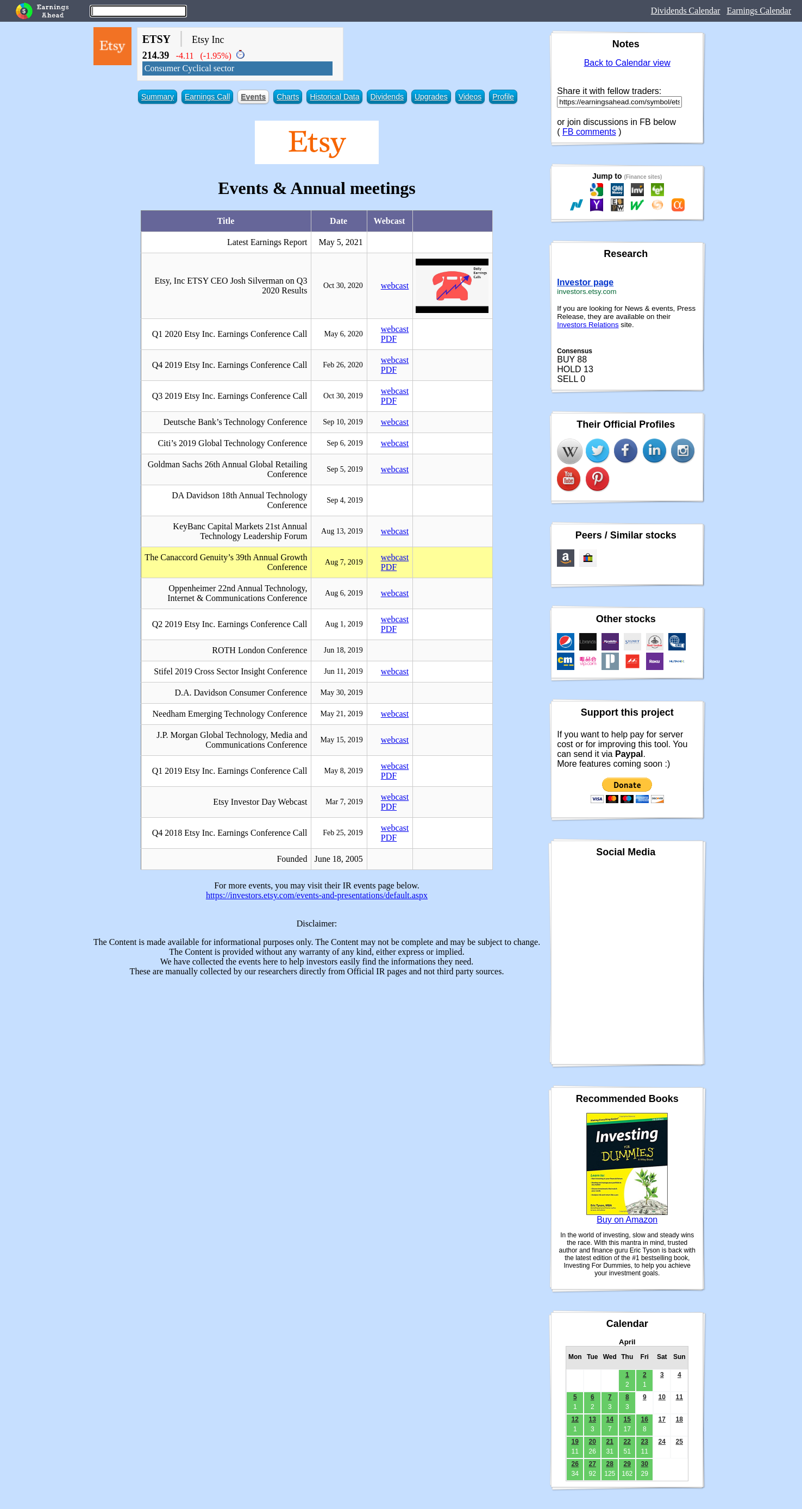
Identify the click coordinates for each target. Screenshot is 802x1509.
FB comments (589, 131)
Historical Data (334, 97)
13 (592, 1419)
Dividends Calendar (685, 10)
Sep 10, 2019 (343, 422)
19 (575, 1441)
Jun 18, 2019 (343, 650)
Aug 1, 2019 (344, 624)
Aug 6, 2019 (344, 593)
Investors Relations (587, 325)
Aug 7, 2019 (344, 562)
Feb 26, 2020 (343, 365)
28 (609, 1464)
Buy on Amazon (627, 1219)
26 (575, 1464)
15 (627, 1419)
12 (575, 1419)
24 (662, 1441)
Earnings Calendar (758, 10)
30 (644, 1464)
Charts (288, 97)
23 (644, 1441)
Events (253, 97)
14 (609, 1419)
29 (627, 1464)
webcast (395, 285)
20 (592, 1441)
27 (592, 1464)
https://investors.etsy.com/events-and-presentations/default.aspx (317, 895)
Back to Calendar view (627, 62)
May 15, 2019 (342, 740)
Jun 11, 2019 (343, 671)
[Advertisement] (316, 1061)
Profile (503, 97)
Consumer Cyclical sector (189, 68)
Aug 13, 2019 (342, 531)
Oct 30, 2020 (343, 285)
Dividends (386, 97)
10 (662, 1397)
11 (679, 1397)
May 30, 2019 (342, 692)
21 (609, 1441)
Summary (157, 97)
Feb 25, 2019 (343, 833)
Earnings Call (207, 97)
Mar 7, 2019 (344, 802)
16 (644, 1419)
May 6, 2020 (343, 334)
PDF (389, 338)
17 (662, 1419)
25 (679, 1441)
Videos (470, 97)
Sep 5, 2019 (345, 469)
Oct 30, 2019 (343, 396)
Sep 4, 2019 (345, 500)
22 (627, 1441)
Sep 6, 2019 (345, 443)
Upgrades (431, 97)
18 (679, 1419)
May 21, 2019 (342, 714)
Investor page (585, 282)
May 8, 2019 (343, 771)
